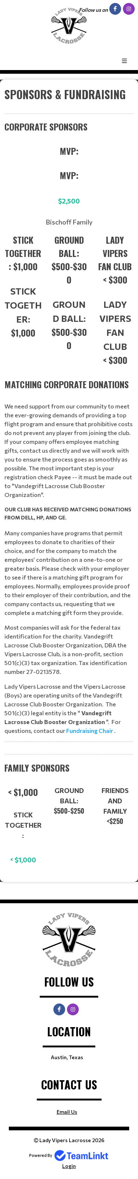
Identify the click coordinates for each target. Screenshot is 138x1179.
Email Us (67, 1112)
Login (69, 1166)
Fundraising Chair (90, 730)
